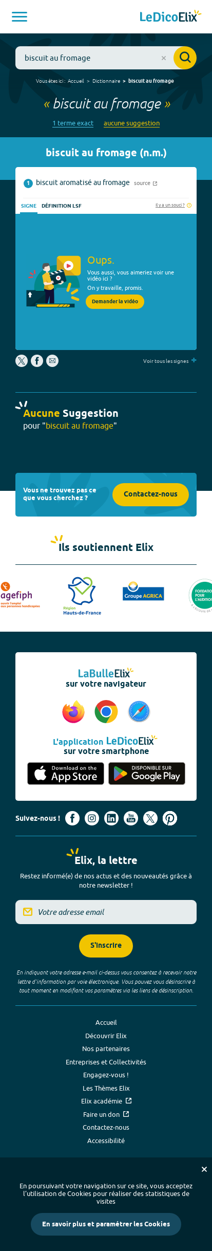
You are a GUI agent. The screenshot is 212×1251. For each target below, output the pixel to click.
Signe (28, 206)
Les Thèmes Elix (106, 1088)
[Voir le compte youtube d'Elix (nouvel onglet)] (131, 818)
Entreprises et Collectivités (106, 1062)
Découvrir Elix (106, 1036)
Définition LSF (62, 206)
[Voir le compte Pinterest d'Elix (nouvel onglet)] (170, 818)
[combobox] (106, 57)
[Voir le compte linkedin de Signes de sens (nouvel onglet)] (111, 818)
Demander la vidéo (115, 301)
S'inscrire (106, 946)
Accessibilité (106, 1140)
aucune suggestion (132, 123)
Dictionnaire (106, 81)
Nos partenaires (106, 1048)
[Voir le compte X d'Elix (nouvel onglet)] (150, 818)
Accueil (76, 81)
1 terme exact (72, 123)
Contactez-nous (151, 495)
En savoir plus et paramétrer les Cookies (106, 1224)
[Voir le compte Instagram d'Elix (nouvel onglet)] (92, 818)
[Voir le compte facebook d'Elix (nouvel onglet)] (72, 818)
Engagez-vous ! (106, 1075)
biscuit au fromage (151, 81)
